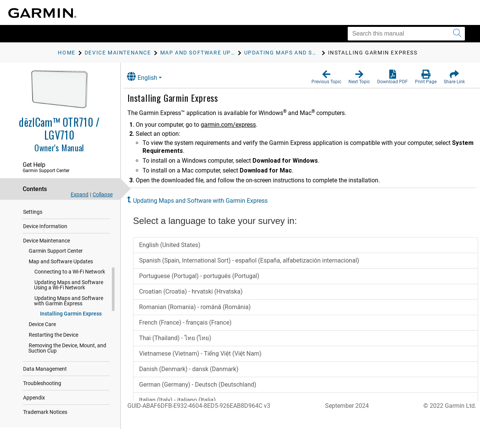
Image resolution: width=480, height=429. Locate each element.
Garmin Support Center (56, 251)
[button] (326, 77)
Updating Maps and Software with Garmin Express (68, 300)
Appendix (34, 398)
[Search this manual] (406, 33)
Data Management (45, 369)
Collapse (103, 194)
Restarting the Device (53, 335)
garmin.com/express (235, 124)
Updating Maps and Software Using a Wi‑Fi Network (68, 285)
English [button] (149, 76)
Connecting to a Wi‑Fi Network (69, 272)
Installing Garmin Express (71, 314)
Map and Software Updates (61, 261)
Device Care (42, 324)
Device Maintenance (46, 241)
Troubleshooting (42, 383)
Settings (32, 212)
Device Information (45, 226)
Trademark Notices (45, 412)
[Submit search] (457, 33)
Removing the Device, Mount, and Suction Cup (67, 348)
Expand (79, 194)
